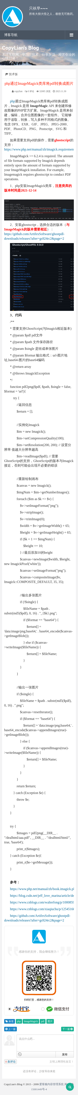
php (12, 101)
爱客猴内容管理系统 (51, 1084)
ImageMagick (31, 1021)
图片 (50, 1021)
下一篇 (67, 1029)
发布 (64, 1054)
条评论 (10, 1061)
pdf (42, 1021)
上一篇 (10, 1029)
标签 (9, 1021)
